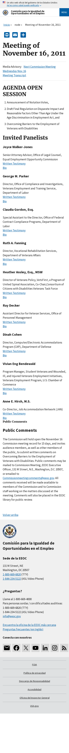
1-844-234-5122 (12, 579)
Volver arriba (10, 515)
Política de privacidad (35, 672)
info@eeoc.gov (12, 616)
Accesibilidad (34, 689)
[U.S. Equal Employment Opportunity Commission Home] (27, 12)
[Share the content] (23, 34)
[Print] (7, 34)
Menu (64, 12)
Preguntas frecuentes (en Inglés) (23, 629)
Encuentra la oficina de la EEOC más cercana (29, 625)
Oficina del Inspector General (35, 697)
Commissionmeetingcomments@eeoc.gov (28, 478)
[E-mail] (15, 34)
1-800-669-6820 (12, 574)
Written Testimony (14, 163)
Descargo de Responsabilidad (34, 681)
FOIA (34, 664)
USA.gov (34, 705)
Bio (5, 168)
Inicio (6, 24)
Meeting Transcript (14, 75)
